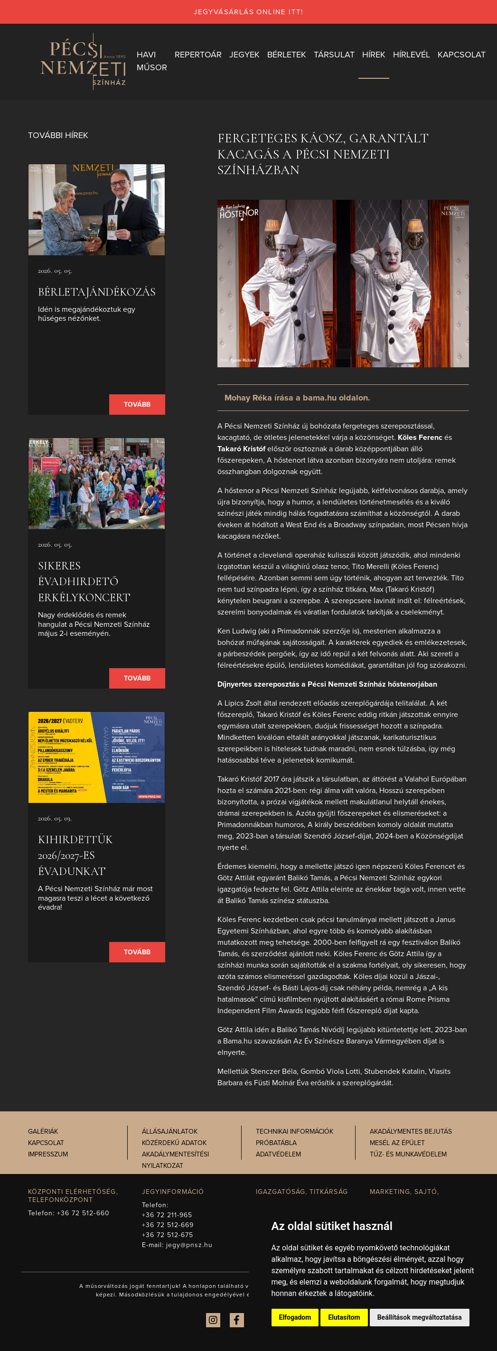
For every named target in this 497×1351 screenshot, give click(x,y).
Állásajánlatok (169, 1131)
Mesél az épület (397, 1143)
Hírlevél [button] (411, 54)
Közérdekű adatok (174, 1143)
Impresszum (48, 1154)
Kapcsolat (46, 1143)
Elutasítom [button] (344, 1317)
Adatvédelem (278, 1154)
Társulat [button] (334, 54)
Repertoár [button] (198, 54)
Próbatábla (276, 1143)
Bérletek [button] (286, 54)
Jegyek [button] (244, 54)
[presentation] (96, 209)
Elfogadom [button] (295, 1317)
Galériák (43, 1131)
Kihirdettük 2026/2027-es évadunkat (75, 855)
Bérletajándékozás (97, 292)
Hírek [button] (373, 54)
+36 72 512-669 (168, 1225)
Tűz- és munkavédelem (408, 1154)
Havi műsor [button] (152, 61)
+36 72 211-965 (167, 1215)
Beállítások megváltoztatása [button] (419, 1317)
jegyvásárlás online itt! (248, 12)
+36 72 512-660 (83, 1213)
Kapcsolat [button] (462, 54)
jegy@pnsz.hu (189, 1245)
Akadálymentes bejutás (411, 1131)
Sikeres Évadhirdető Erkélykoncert (84, 582)
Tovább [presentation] (137, 405)
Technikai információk (294, 1131)
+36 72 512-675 (168, 1235)
